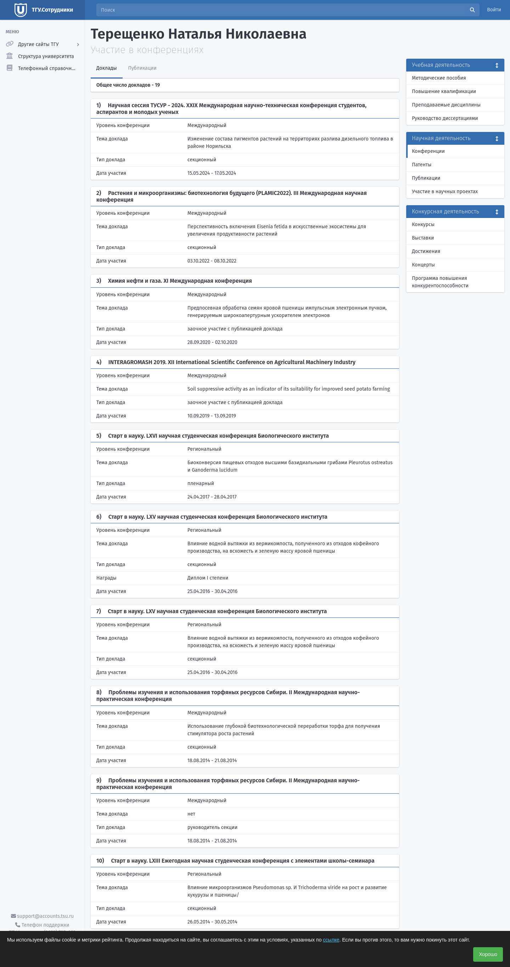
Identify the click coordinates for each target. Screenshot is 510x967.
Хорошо (488, 954)
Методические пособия (439, 78)
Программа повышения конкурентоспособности (440, 282)
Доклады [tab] (106, 68)
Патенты (421, 165)
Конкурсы (423, 224)
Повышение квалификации (444, 91)
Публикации (426, 178)
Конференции (428, 151)
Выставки (423, 238)
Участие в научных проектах (445, 192)
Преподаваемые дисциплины (446, 105)
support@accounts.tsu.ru (42, 916)
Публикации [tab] (142, 68)
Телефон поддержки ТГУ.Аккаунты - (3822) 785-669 (42, 929)
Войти (494, 10)
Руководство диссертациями (445, 118)
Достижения (426, 251)
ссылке (331, 940)
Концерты (423, 265)
